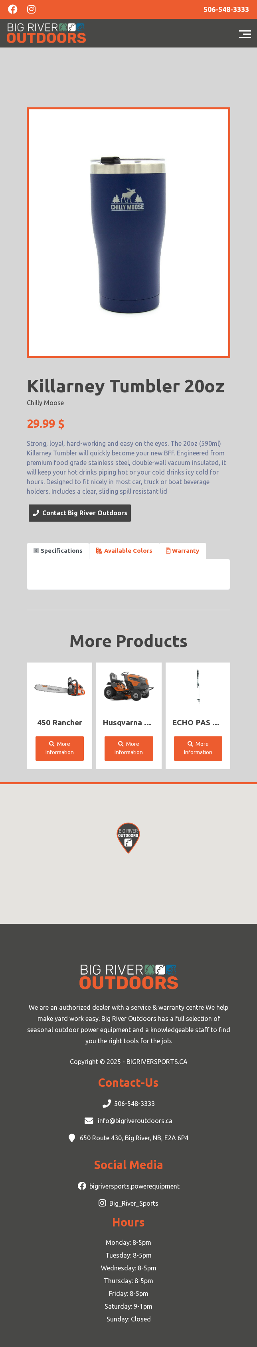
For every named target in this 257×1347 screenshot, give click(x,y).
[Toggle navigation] (247, 33)
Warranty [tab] (183, 550)
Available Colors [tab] (124, 550)
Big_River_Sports (133, 1203)
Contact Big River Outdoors (80, 512)
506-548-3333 (134, 1103)
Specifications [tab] (58, 550)
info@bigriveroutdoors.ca (134, 1120)
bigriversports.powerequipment (134, 1186)
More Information (59, 748)
